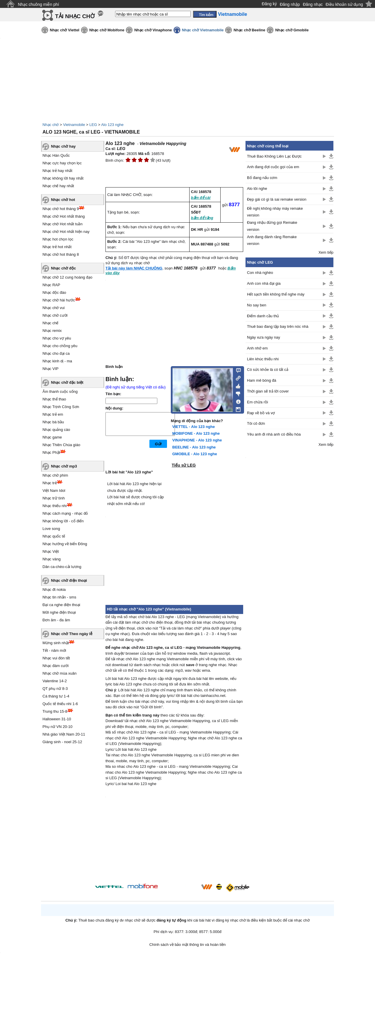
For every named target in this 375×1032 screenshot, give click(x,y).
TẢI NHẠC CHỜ (75, 16)
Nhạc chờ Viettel (64, 30)
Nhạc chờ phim (55, 475)
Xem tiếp (325, 252)
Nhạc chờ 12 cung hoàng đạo (67, 277)
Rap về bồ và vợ (261, 413)
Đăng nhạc (313, 4)
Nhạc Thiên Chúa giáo (61, 445)
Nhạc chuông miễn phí (38, 4)
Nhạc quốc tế (53, 536)
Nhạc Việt (50, 551)
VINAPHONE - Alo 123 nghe (197, 440)
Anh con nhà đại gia (264, 283)
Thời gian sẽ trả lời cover (268, 391)
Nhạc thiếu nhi (54, 506)
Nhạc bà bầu (53, 422)
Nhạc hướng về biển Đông (64, 544)
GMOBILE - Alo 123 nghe (194, 454)
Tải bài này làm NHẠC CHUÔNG (133, 268)
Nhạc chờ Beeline (249, 30)
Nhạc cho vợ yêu (56, 338)
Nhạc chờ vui (53, 308)
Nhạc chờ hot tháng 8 (60, 254)
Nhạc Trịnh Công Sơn (60, 407)
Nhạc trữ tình (53, 498)
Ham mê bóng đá (261, 380)
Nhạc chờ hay (63, 146)
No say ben (256, 305)
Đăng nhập (290, 4)
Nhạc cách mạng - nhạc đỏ (65, 513)
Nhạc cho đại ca (56, 353)
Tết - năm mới (54, 650)
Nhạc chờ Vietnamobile (203, 30)
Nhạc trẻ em (52, 414)
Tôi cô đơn (256, 423)
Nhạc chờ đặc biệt (67, 382)
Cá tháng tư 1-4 (55, 696)
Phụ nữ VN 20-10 (57, 726)
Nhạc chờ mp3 (64, 466)
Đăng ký (269, 3)
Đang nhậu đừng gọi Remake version (272, 225)
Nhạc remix (52, 330)
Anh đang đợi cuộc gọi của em (273, 167)
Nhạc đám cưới (55, 665)
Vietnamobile (74, 124)
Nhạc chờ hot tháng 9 (60, 209)
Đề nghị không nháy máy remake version (275, 211)
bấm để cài (201, 197)
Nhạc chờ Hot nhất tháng (63, 216)
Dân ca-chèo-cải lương (61, 566)
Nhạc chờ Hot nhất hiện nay (66, 231)
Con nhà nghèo (260, 272)
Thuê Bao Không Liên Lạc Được (274, 156)
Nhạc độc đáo (54, 292)
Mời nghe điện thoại (59, 612)
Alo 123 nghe (112, 124)
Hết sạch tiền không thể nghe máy (275, 294)
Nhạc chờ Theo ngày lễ (71, 634)
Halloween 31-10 (56, 719)
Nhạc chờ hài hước (58, 300)
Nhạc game (52, 437)
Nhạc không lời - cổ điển (63, 521)
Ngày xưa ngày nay (263, 337)
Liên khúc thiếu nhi (263, 359)
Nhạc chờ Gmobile (291, 30)
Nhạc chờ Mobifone (107, 30)
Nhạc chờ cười (54, 315)
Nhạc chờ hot (63, 199)
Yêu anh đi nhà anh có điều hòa (274, 434)
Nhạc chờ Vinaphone (153, 30)
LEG (93, 124)
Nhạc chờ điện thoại (69, 580)
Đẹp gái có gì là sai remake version (276, 199)
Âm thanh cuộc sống (60, 391)
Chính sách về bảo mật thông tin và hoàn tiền (187, 944)
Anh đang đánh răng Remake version (272, 240)
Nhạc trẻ (49, 483)
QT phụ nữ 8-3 (55, 688)
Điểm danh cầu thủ (263, 316)
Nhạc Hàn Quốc (56, 155)
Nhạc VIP (50, 368)
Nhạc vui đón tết (56, 658)
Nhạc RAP (51, 285)
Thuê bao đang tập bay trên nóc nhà (277, 326)
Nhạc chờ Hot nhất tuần (62, 224)
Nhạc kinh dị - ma (57, 361)
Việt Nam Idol (53, 490)
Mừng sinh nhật (55, 643)
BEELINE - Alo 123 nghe (194, 447)
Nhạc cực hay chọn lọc (62, 163)
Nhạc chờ (50, 124)
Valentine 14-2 (54, 681)
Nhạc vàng (51, 559)
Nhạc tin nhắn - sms (59, 597)
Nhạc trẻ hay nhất (57, 170)
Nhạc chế (50, 323)
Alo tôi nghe (257, 188)
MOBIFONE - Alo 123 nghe (196, 433)
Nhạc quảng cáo (56, 429)
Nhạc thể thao (54, 399)
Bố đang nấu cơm (262, 177)
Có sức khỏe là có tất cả (267, 369)
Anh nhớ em (257, 348)
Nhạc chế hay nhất (58, 186)
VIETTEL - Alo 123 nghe (193, 426)
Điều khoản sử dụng (344, 4)
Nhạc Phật (51, 452)
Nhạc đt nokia (54, 589)
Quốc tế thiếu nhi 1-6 (60, 704)
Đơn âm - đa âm (56, 620)
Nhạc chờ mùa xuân (59, 673)
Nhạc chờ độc (63, 268)
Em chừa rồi (257, 402)
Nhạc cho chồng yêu (59, 346)
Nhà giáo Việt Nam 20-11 (63, 734)
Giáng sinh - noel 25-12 (62, 742)
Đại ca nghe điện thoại (61, 605)
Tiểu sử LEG (184, 465)
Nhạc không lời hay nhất (62, 178)
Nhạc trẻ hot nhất (56, 247)
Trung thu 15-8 (54, 711)
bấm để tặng (202, 218)
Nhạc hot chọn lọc (57, 239)
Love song (51, 528)
